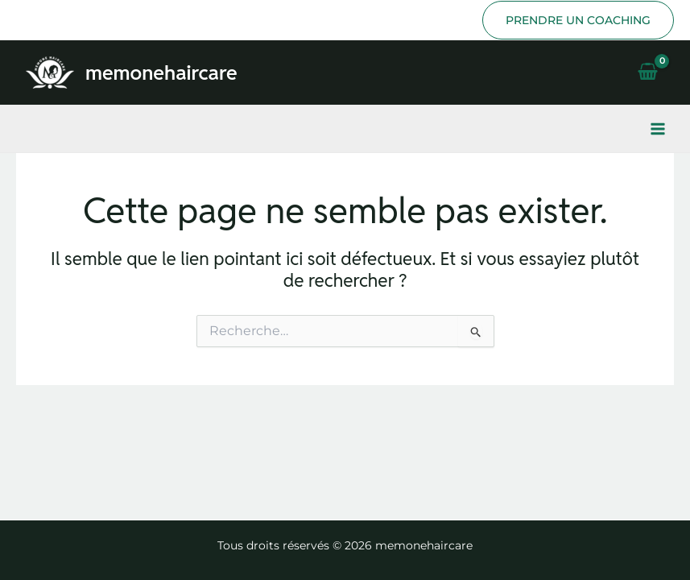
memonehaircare (161, 72)
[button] (578, 20)
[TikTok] (48, 20)
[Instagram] (24, 20)
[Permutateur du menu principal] (658, 129)
